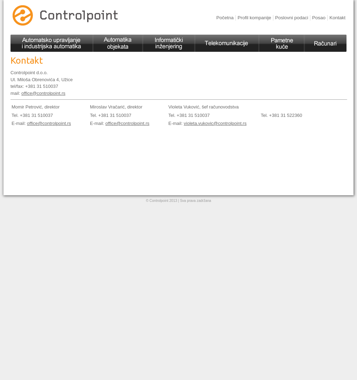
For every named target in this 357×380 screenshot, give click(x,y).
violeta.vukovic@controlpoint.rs (215, 123)
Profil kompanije (254, 17)
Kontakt (337, 17)
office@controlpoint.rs (43, 93)
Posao (319, 17)
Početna (225, 17)
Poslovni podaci (291, 17)
